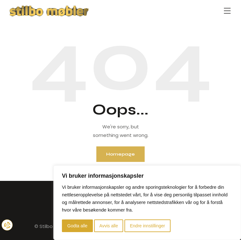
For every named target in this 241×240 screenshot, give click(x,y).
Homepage (120, 154)
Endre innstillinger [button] (147, 225)
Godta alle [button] (77, 225)
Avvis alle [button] (108, 225)
